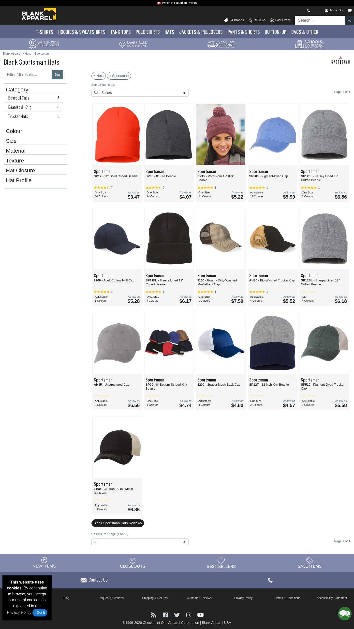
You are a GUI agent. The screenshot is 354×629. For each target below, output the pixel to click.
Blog (66, 598)
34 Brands (234, 20)
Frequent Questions (110, 598)
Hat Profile (19, 180)
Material (16, 151)
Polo (148, 32)
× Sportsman (119, 76)
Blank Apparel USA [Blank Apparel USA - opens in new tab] (216, 623)
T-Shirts (44, 32)
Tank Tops (120, 32)
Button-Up (275, 32)
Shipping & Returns (154, 598)
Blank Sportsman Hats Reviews (118, 523)
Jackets (201, 32)
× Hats (99, 76)
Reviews (257, 20)
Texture (15, 160)
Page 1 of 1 (342, 541)
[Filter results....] (28, 74)
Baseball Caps (34, 98)
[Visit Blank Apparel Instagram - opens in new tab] (189, 615)
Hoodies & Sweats (81, 32)
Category (17, 89)
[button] (345, 613)
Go (57, 75)
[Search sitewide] (320, 20)
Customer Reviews (199, 598)
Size (11, 141)
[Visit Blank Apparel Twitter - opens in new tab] (177, 615)
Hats (169, 32)
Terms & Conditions (287, 598)
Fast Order (279, 20)
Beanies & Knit (34, 107)
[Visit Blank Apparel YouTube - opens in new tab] (200, 615)
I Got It (40, 612)
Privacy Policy (19, 612)
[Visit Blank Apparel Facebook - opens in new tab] (166, 615)
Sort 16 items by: (103, 85)
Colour (14, 131)
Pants (244, 32)
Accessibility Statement (332, 598)
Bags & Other (304, 32)
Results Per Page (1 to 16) (110, 534)
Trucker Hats (34, 116)
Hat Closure (20, 170)
